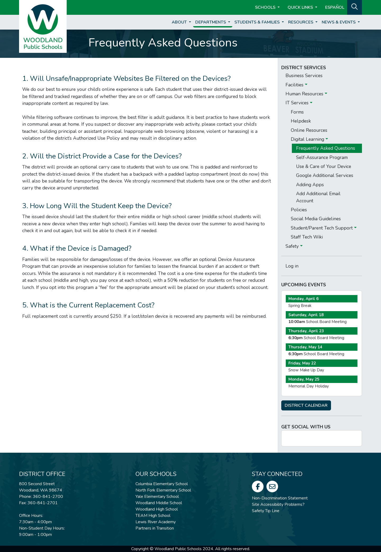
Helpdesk (301, 121)
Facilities (295, 85)
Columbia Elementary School (161, 484)
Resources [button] (301, 22)
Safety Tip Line (265, 511)
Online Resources (309, 130)
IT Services (297, 103)
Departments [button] (211, 22)
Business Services (304, 75)
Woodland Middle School (158, 503)
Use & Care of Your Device (323, 166)
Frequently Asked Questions (325, 148)
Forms (297, 112)
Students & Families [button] (257, 22)
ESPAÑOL (334, 7)
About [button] (180, 22)
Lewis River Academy (155, 522)
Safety (292, 246)
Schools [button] (265, 7)
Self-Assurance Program (322, 157)
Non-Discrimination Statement (280, 498)
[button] (354, 7)
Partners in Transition (154, 528)
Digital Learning (308, 139)
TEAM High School (152, 515)
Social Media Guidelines (316, 219)
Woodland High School (156, 509)
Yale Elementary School (157, 496)
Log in (291, 266)
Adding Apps (310, 184)
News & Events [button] (339, 22)
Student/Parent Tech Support (322, 228)
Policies (299, 210)
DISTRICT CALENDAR (306, 405)
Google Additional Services (324, 175)
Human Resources (305, 94)
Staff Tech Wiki (307, 237)
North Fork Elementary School (163, 490)
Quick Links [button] (301, 7)
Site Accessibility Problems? (278, 504)
